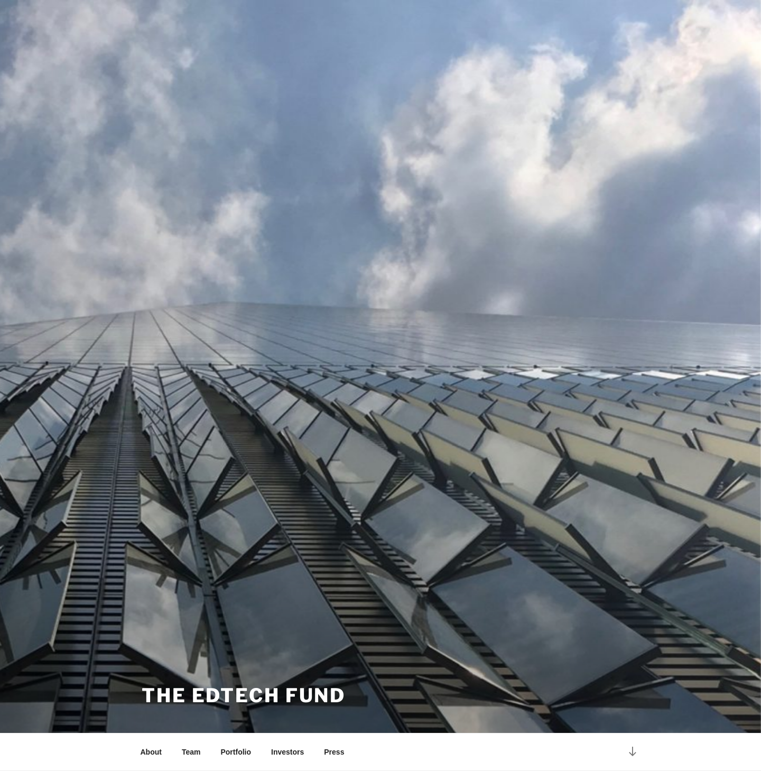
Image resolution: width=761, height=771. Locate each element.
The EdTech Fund (244, 695)
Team (191, 752)
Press (334, 752)
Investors (287, 752)
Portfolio (235, 752)
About (151, 752)
